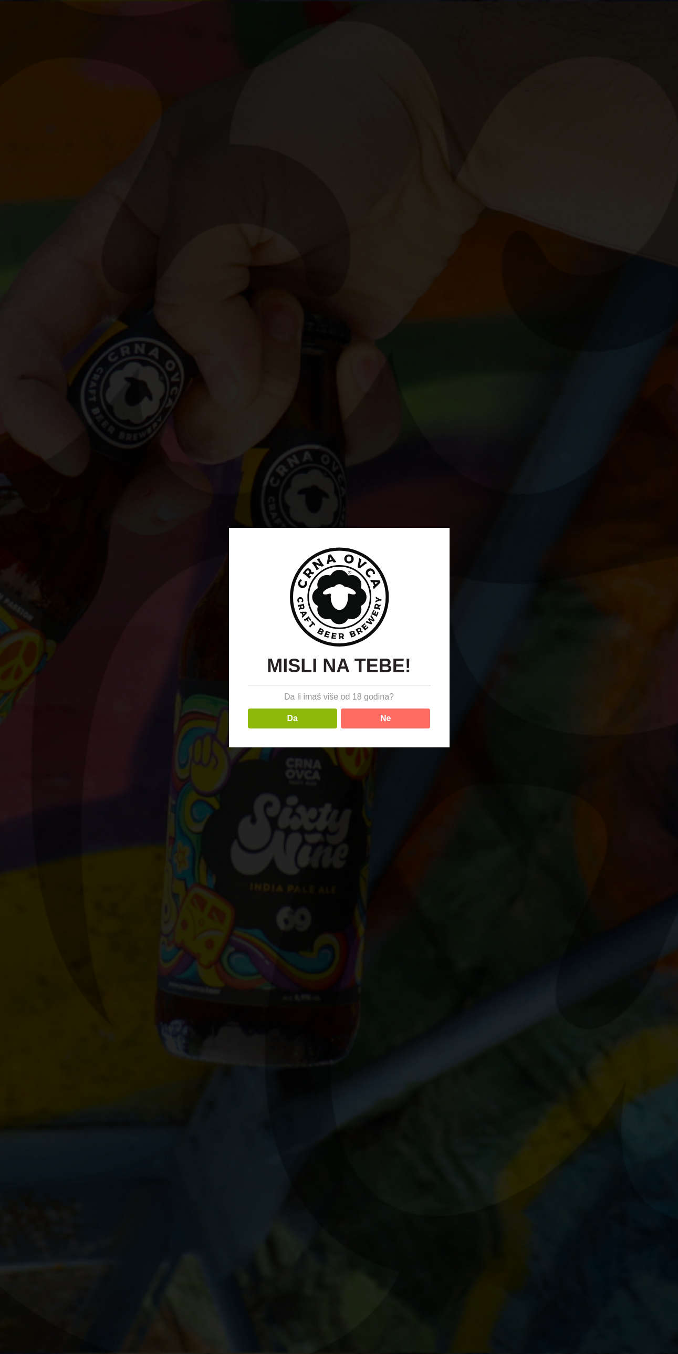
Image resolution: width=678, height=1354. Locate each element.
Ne (385, 718)
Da (292, 718)
